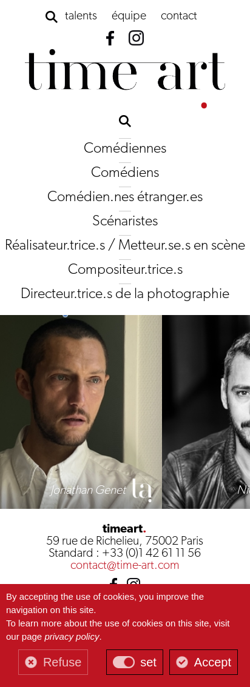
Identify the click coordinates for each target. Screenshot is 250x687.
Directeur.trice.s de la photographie (125, 294)
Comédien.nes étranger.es (125, 197)
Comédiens (125, 173)
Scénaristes (125, 221)
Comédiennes (125, 149)
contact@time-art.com (125, 566)
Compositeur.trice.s (125, 270)
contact (179, 16)
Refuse (62, 662)
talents (81, 16)
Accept (212, 662)
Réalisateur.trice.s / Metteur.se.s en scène (125, 246)
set (148, 662)
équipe (129, 16)
